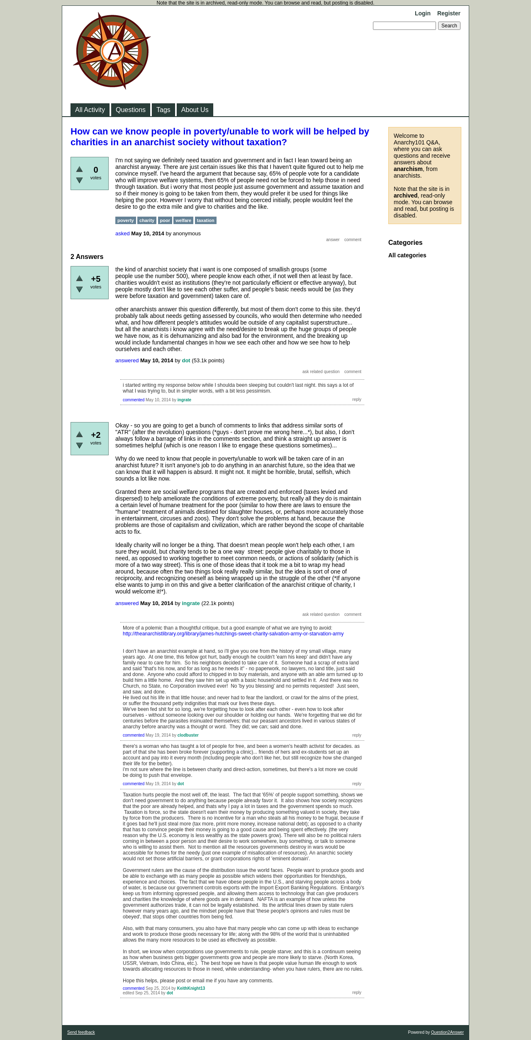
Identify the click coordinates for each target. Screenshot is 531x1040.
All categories (407, 255)
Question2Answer (447, 1032)
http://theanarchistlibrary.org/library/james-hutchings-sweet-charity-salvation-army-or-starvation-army (233, 634)
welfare (183, 220)
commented (133, 400)
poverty (125, 220)
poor (165, 220)
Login (423, 13)
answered (127, 360)
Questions (131, 109)
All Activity (90, 109)
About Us (195, 109)
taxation (205, 220)
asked (122, 233)
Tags (163, 109)
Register (448, 13)
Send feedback (81, 1032)
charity (146, 220)
